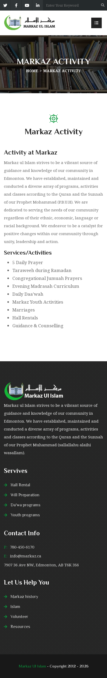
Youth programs (25, 515)
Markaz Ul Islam (33, 666)
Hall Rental (20, 485)
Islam (15, 606)
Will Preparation (25, 495)
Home (32, 70)
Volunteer (19, 616)
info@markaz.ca (25, 555)
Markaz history (24, 596)
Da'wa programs (25, 505)
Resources (20, 626)
